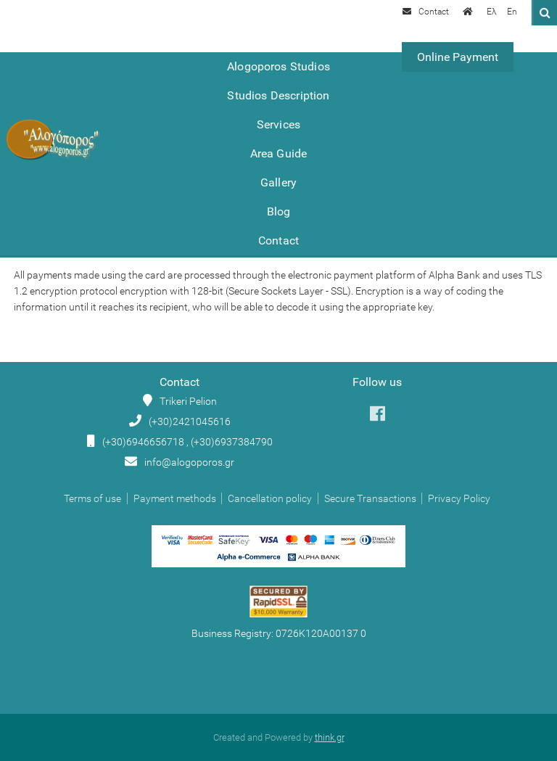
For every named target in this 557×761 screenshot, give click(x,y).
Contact (278, 240)
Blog (279, 211)
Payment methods (174, 498)
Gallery (278, 182)
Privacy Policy (459, 498)
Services (278, 124)
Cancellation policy (270, 498)
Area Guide (279, 153)
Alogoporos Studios (278, 66)
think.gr (329, 737)
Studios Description (278, 95)
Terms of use (92, 498)
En (512, 12)
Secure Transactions (370, 498)
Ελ (492, 12)
